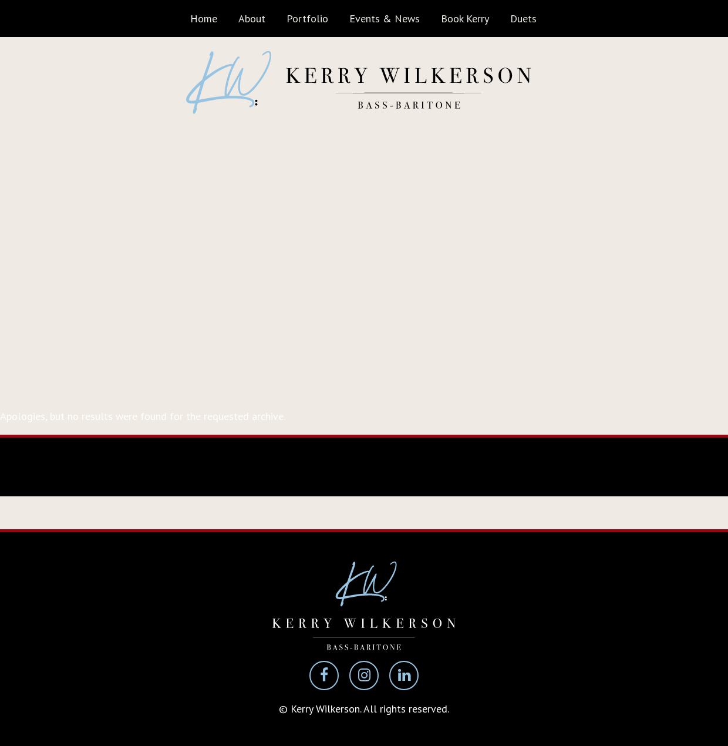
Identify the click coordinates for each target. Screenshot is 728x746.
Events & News (384, 18)
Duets (523, 18)
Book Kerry (465, 18)
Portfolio (307, 18)
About (251, 18)
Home (203, 18)
